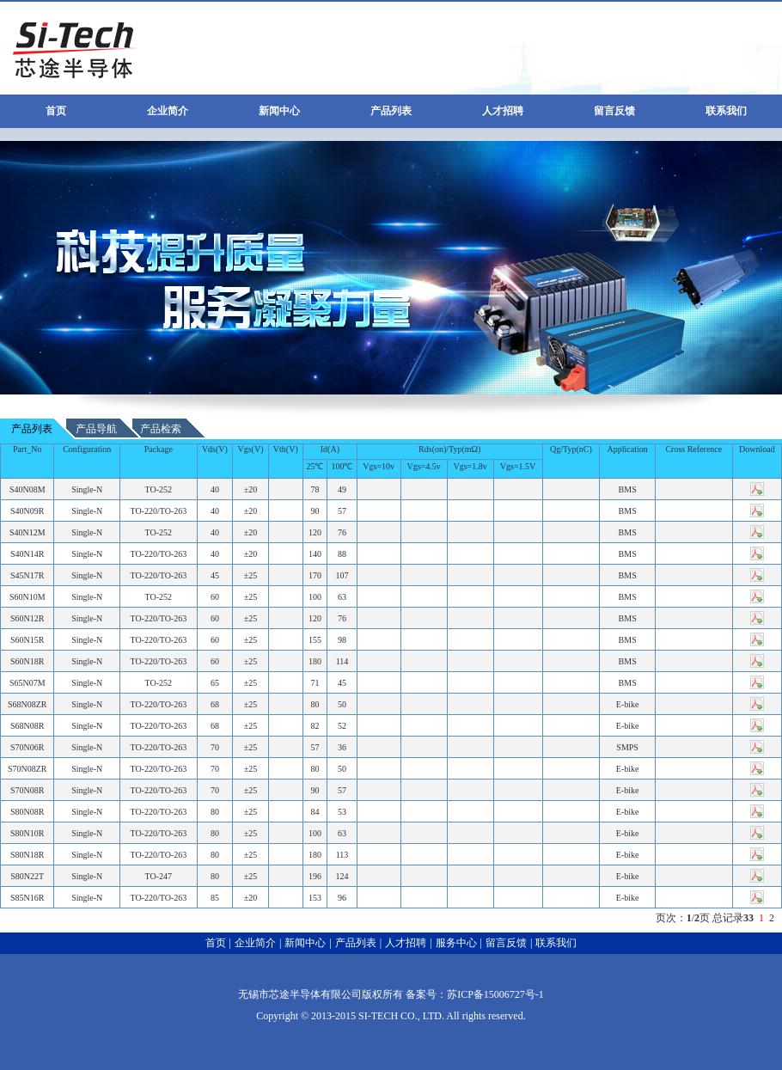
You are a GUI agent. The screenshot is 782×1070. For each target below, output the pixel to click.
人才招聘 (502, 111)
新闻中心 (279, 111)
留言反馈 (614, 111)
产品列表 (391, 111)
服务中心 (456, 943)
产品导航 (96, 429)
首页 (56, 111)
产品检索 (160, 429)
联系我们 (726, 111)
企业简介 (167, 111)
